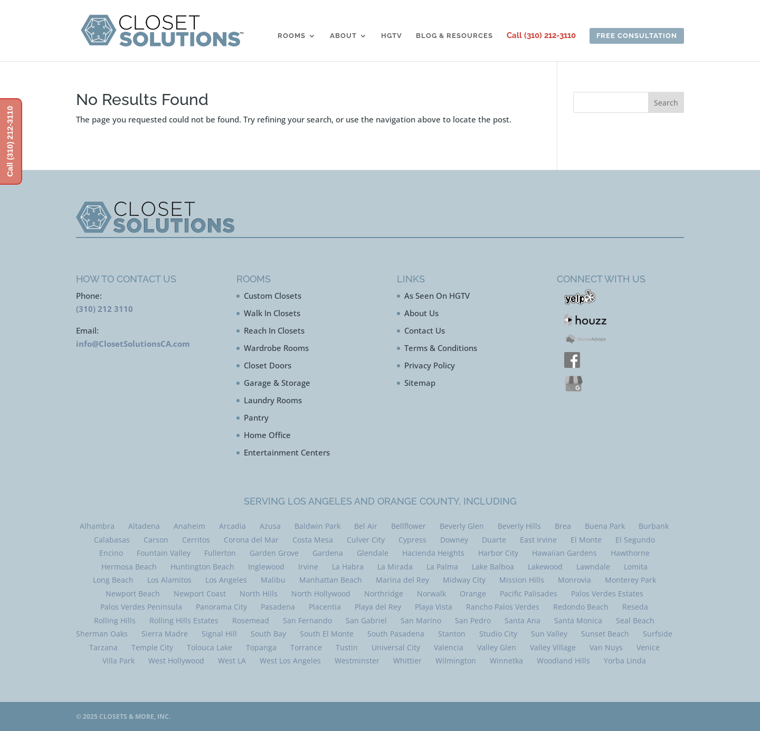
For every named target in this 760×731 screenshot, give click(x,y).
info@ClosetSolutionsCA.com (133, 343)
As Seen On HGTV (437, 295)
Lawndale (593, 567)
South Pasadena (395, 634)
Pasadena (278, 607)
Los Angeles (226, 580)
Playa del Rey (378, 607)
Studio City (498, 634)
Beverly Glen (462, 526)
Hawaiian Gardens (564, 553)
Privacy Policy (429, 365)
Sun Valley (549, 634)
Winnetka (506, 661)
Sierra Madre (164, 634)
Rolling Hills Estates (183, 620)
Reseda (635, 607)
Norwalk (431, 593)
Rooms (292, 36)
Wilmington (455, 661)
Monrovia (574, 580)
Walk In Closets (272, 313)
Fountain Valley (164, 553)
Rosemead (250, 620)
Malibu (273, 580)
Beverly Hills (519, 526)
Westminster (357, 661)
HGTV (391, 36)
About (343, 36)
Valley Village (553, 647)
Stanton (452, 634)
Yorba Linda (625, 661)
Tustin (347, 647)
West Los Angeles (290, 661)
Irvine (308, 567)
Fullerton (220, 553)
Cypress (412, 540)
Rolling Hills (115, 620)
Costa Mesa (312, 540)
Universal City (396, 647)
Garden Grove (274, 553)
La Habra (348, 567)
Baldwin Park (317, 526)
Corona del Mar (251, 540)
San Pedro (473, 620)
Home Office (267, 435)
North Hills (259, 593)
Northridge (383, 593)
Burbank (654, 526)
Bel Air (365, 526)
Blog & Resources (454, 36)
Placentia (325, 607)
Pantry (256, 417)
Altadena (144, 526)
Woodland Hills (563, 661)
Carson (156, 540)
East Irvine (538, 540)
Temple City (152, 647)
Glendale (372, 553)
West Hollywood (176, 661)
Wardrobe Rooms (276, 348)
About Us (421, 313)
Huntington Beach (202, 567)
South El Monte (327, 634)
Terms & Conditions (440, 348)
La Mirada (395, 567)
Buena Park (605, 526)
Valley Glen (496, 647)
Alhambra (97, 526)
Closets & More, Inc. (134, 716)
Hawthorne (630, 553)
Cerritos (196, 540)
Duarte (494, 540)
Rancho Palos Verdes (502, 607)
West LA (232, 661)
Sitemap (419, 382)
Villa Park (118, 661)
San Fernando (307, 620)
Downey (454, 540)
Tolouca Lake (209, 647)
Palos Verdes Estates (607, 593)
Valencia (448, 647)
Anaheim (189, 526)
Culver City (366, 540)
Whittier (407, 661)
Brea (563, 526)
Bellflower (408, 526)
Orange (473, 593)
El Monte (586, 540)
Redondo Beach (581, 607)
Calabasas (112, 540)
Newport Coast (200, 593)
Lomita (636, 567)
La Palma (442, 567)
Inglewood (266, 567)
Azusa (270, 526)
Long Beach (113, 580)
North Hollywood (320, 593)
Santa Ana (522, 620)
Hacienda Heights (433, 553)
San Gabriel (366, 620)
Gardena (327, 553)
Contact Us (424, 330)
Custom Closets (272, 295)
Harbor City (498, 553)
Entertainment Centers (287, 452)
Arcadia (232, 526)
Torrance (306, 647)
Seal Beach (635, 620)
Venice (648, 647)
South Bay (268, 634)
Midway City (464, 580)
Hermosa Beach (129, 567)
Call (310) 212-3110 (541, 36)
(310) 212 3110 (104, 308)
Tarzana (103, 647)
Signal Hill (219, 634)
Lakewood (545, 567)
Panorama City (221, 607)
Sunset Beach (605, 634)
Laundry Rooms (273, 400)
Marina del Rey (402, 580)
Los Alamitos (169, 580)
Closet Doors (267, 365)
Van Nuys (606, 647)
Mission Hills (521, 580)
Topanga (261, 647)
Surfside (657, 634)
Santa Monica (578, 620)
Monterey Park (630, 580)
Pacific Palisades (528, 593)
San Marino (421, 620)
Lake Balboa (493, 567)
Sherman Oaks (102, 634)
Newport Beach (133, 593)
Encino (111, 553)
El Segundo (635, 540)
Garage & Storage (277, 382)
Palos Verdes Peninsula (141, 607)
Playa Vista (433, 607)
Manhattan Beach (330, 580)
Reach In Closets (274, 330)
